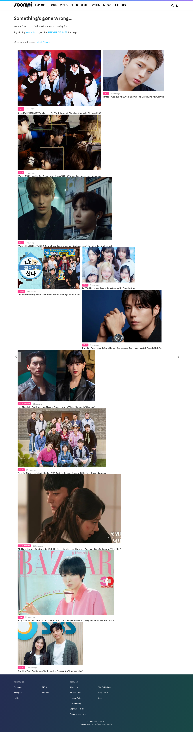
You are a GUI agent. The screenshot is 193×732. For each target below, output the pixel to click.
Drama (21, 470)
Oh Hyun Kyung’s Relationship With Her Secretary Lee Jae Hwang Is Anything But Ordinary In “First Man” (69, 549)
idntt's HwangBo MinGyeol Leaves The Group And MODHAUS (133, 96)
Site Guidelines (104, 687)
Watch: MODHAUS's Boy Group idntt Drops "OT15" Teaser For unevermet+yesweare (59, 176)
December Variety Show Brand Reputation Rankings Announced (49, 294)
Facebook (18, 687)
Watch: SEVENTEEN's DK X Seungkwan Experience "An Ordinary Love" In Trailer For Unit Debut (65, 246)
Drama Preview (24, 404)
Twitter (17, 698)
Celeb (74, 5)
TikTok (44, 687)
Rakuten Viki (102, 724)
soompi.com (32, 32)
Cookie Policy (75, 703)
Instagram (18, 692)
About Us (74, 687)
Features (120, 5)
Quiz (54, 5)
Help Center (103, 692)
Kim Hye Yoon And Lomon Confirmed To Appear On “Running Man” (50, 670)
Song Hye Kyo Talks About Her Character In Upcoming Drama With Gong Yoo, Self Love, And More (66, 620)
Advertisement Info (78, 714)
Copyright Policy (77, 709)
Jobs (100, 698)
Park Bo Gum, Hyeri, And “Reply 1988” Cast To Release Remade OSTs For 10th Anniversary (62, 473)
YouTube (45, 692)
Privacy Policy (76, 698)
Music (107, 5)
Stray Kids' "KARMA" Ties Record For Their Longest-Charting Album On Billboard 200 (59, 113)
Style (84, 5)
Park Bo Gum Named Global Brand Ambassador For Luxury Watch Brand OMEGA (122, 348)
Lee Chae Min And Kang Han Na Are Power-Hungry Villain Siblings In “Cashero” (56, 407)
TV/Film (21, 291)
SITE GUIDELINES (57, 32)
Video (64, 5)
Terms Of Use (75, 692)
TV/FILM (95, 5)
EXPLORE (40, 5)
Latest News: (43, 41)
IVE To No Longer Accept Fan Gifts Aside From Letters (108, 288)
